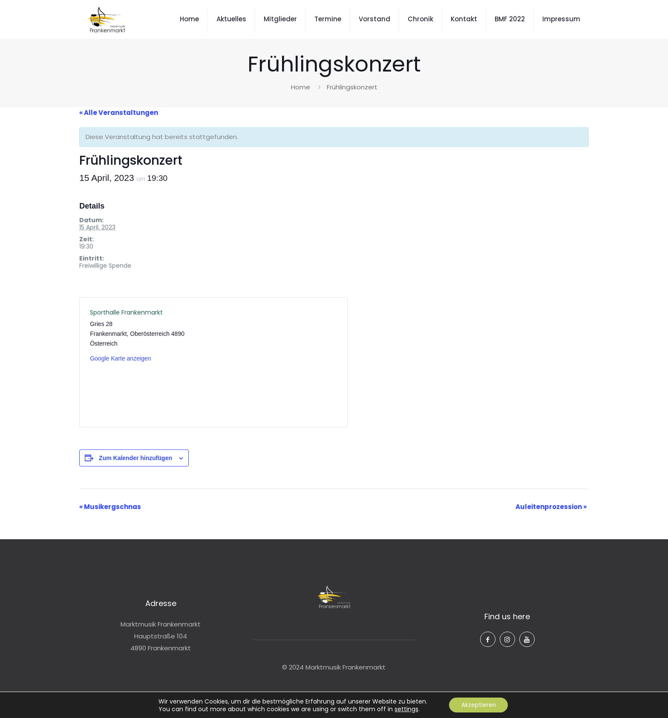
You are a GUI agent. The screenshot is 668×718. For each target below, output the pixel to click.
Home (300, 87)
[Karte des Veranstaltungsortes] (275, 362)
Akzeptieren (478, 705)
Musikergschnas (110, 506)
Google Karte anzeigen (120, 358)
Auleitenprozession (551, 506)
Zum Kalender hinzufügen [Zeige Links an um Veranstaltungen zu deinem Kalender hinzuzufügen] (135, 458)
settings (406, 708)
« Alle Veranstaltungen (118, 112)
